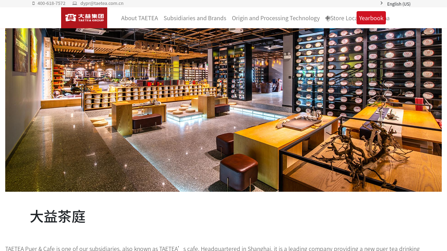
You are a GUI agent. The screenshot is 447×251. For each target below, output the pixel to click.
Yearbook (371, 18)
